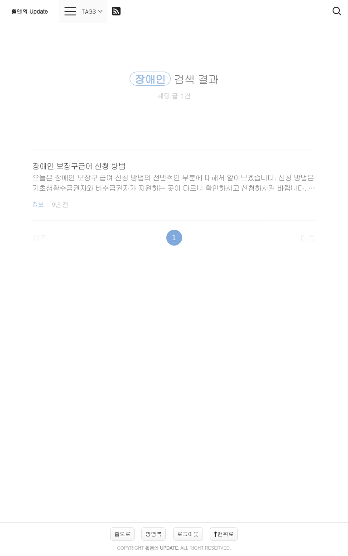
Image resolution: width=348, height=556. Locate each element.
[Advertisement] (174, 388)
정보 (38, 204)
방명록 (153, 533)
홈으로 (122, 533)
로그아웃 (188, 533)
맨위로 (224, 533)
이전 (40, 237)
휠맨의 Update (29, 11)
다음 (307, 237)
